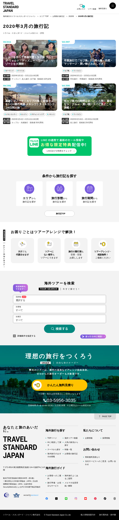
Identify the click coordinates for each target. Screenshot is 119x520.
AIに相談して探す (54, 443)
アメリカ (21, 71)
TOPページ (52, 438)
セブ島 (67, 71)
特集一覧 (68, 449)
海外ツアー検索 (71, 438)
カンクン (24, 114)
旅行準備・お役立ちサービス (54, 484)
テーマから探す (53, 449)
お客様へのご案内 (54, 477)
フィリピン (77, 71)
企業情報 (89, 438)
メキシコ (51, 114)
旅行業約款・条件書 (107, 515)
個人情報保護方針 (88, 515)
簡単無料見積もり (92, 457)
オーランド (10, 71)
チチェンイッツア (38, 114)
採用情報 (106, 438)
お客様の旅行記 (71, 454)
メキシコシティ (11, 114)
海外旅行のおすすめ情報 (54, 455)
